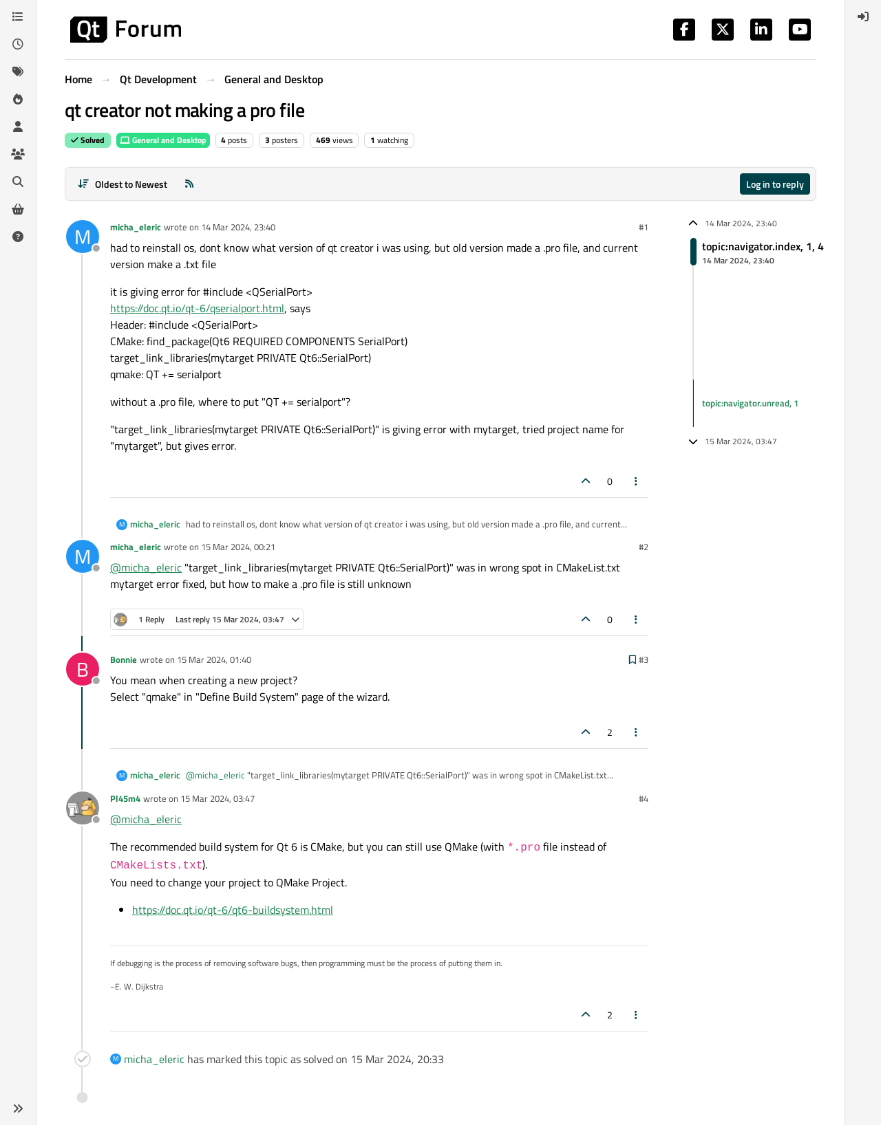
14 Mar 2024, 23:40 (238, 227)
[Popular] (18, 99)
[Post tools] (636, 481)
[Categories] (18, 17)
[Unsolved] (18, 237)
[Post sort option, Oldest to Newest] (122, 184)
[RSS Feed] (189, 184)
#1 (643, 227)
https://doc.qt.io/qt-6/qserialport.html (197, 308)
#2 (643, 547)
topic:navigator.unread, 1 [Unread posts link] (750, 403)
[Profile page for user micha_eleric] (82, 236)
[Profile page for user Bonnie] (82, 669)
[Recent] (18, 44)
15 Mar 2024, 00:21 (238, 547)
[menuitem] (863, 17)
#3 (643, 659)
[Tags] (18, 72)
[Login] (863, 17)
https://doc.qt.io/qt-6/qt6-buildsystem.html (232, 910)
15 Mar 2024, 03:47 (217, 798)
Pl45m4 (125, 798)
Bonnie (123, 659)
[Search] (18, 182)
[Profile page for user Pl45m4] (82, 807)
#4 (643, 798)
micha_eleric (135, 227)
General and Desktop (163, 139)
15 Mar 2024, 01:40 (214, 659)
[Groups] (18, 154)
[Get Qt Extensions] (18, 209)
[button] (18, 1108)
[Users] (18, 127)
